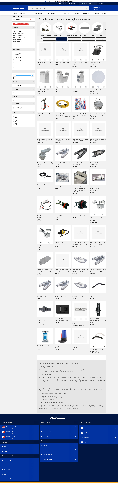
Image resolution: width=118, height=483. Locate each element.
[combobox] (58, 8)
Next (103, 357)
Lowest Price (88, 39)
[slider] (14, 75)
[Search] (87, 8)
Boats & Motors (20, 16)
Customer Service (73, 3)
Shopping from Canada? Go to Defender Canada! (59, 1)
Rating (101, 39)
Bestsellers (49, 39)
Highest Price (75, 39)
